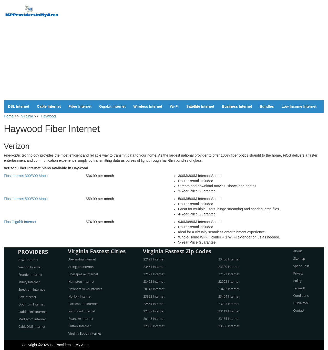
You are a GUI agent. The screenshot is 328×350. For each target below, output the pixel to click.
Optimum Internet (31, 304)
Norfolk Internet (79, 296)
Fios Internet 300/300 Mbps (25, 176)
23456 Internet (228, 259)
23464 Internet (154, 267)
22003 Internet (228, 281)
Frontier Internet (30, 274)
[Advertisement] (164, 61)
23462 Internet (154, 281)
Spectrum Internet (31, 289)
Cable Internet (49, 106)
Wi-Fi (174, 106)
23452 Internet (228, 289)
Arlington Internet (81, 267)
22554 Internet (154, 304)
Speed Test (301, 266)
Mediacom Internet (32, 319)
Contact (298, 310)
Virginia (27, 116)
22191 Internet (154, 274)
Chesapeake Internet (83, 274)
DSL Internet (18, 106)
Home (8, 116)
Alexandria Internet (82, 259)
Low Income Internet (299, 106)
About (297, 251)
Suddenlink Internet (32, 312)
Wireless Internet (147, 106)
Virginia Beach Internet (84, 333)
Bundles (267, 106)
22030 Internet (154, 326)
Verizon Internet (30, 267)
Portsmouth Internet (83, 304)
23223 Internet (228, 304)
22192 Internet (228, 274)
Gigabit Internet (112, 106)
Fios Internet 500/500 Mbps (25, 199)
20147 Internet (154, 289)
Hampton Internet (81, 281)
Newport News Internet (85, 289)
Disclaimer (301, 303)
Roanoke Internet (80, 318)
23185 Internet (228, 318)
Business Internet (237, 106)
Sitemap (299, 258)
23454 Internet (228, 296)
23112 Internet (228, 311)
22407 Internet (154, 311)
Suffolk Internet (79, 326)
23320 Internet (228, 267)
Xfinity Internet (29, 282)
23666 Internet (228, 326)
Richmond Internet (81, 311)
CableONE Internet (31, 326)
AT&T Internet (28, 260)
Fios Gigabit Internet (20, 222)
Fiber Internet (79, 106)
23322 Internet (154, 296)
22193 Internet (154, 259)
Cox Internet (27, 297)
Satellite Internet (200, 106)
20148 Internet (154, 318)
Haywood (48, 116)
